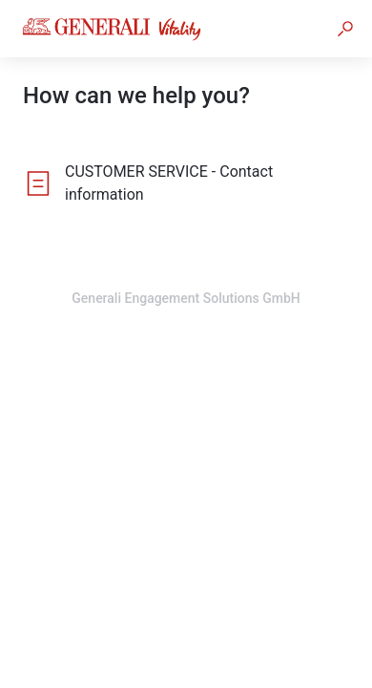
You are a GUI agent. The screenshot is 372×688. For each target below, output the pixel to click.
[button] (345, 28)
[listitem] (186, 183)
